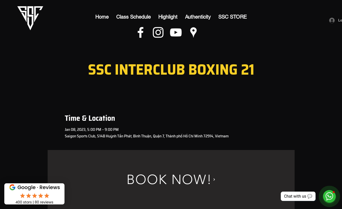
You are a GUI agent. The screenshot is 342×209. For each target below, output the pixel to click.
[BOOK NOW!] (171, 179)
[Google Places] (193, 32)
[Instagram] (158, 32)
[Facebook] (140, 32)
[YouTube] (176, 32)
